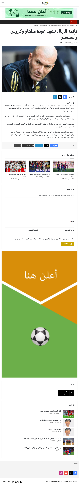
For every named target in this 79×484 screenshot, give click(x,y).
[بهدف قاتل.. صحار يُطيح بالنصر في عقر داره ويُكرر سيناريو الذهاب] (68, 450)
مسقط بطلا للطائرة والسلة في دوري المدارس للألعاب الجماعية (42, 437)
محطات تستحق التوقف (54, 428)
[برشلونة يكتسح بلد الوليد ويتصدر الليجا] (63, 167)
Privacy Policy (6, 480)
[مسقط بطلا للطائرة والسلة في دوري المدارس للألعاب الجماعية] (68, 440)
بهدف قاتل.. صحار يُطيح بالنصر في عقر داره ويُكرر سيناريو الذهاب (42, 447)
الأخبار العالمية (66, 25)
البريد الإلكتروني (69, 230)
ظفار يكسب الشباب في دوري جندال (51, 410)
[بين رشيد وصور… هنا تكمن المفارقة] (68, 422)
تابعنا (75, 462)
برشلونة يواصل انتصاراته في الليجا (40, 174)
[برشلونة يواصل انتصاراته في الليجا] (39, 167)
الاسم (72, 221)
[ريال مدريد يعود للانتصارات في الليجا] (15, 167)
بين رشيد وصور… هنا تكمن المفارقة (51, 419)
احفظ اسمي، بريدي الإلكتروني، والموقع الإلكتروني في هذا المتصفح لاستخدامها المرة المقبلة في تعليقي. (44, 239)
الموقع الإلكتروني (33, 230)
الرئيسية (74, 25)
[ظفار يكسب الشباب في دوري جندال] (68, 413)
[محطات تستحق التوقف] (68, 431)
